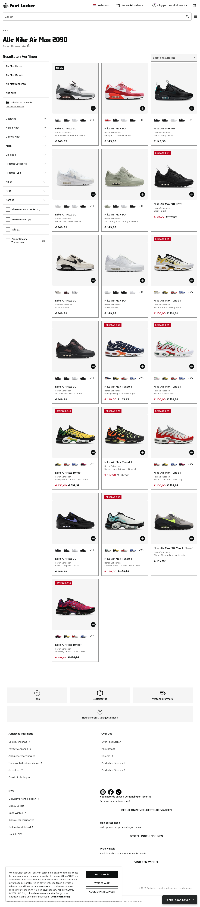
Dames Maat (26, 136)
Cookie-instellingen (19, 776)
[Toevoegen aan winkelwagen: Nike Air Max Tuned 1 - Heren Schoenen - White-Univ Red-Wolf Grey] (191, 452)
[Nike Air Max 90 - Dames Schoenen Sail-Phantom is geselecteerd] (58, 292)
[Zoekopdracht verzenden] (183, 16)
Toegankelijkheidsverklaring (25, 762)
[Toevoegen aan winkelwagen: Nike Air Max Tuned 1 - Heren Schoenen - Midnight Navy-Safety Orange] (142, 366)
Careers (107, 755)
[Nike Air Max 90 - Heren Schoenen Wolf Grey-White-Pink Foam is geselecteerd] (58, 120)
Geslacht (26, 118)
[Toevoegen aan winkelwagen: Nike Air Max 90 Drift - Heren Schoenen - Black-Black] (191, 194)
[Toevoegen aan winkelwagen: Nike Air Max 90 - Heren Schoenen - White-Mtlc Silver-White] (93, 194)
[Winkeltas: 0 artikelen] (194, 5)
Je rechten (15, 769)
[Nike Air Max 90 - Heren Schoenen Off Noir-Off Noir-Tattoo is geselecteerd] (58, 378)
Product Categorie (26, 163)
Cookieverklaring (19, 741)
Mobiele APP (15, 833)
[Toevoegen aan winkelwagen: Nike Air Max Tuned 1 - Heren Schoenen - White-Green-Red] (191, 366)
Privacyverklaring (19, 748)
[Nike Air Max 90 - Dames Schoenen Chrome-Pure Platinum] (75, 292)
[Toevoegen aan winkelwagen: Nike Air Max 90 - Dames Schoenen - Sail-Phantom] (93, 280)
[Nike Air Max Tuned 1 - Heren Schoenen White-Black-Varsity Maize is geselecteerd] (157, 292)
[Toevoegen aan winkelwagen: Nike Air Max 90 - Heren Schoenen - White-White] (142, 280)
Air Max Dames (14, 75)
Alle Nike (11, 92)
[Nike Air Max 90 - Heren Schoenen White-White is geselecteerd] (107, 292)
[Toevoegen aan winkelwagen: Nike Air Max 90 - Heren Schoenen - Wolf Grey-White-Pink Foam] (93, 108)
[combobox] (95, 16)
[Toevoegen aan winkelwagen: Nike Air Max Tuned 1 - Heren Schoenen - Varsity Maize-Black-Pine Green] (93, 452)
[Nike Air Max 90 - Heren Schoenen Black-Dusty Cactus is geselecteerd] (157, 120)
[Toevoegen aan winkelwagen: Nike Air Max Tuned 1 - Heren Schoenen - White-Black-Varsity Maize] (191, 280)
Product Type (26, 172)
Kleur (26, 181)
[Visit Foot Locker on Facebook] (111, 792)
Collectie (26, 154)
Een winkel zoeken (15, 106)
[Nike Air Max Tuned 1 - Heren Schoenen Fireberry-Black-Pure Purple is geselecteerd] (58, 636)
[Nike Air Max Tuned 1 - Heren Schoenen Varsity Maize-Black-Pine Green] (165, 292)
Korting (26, 199)
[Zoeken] (95, 16)
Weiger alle (102, 883)
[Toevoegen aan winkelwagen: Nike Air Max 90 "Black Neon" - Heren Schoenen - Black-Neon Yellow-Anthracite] (191, 538)
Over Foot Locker (111, 741)
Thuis (5, 30)
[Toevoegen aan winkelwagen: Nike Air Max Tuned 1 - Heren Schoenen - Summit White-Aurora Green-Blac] (142, 538)
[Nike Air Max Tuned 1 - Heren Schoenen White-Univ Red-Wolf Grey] (173, 292)
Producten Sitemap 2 (113, 769)
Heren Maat (26, 127)
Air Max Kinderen (16, 83)
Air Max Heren (14, 66)
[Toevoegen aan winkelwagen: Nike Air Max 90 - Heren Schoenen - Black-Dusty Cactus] (191, 108)
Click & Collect (16, 805)
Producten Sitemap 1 (113, 762)
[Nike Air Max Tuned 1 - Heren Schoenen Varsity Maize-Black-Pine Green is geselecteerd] (58, 464)
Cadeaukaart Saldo (20, 826)
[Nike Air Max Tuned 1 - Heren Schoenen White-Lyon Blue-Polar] (182, 292)
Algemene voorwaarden (21, 755)
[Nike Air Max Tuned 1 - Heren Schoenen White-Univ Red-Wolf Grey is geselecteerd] (157, 464)
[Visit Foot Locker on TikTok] (119, 792)
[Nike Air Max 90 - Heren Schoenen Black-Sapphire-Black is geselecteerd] (58, 550)
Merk (26, 145)
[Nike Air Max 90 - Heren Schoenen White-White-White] (133, 292)
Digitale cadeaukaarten (21, 819)
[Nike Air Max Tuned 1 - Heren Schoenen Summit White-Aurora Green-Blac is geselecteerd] (107, 550)
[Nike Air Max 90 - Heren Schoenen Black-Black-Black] (67, 120)
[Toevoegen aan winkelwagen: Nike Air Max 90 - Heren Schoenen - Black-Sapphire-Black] (93, 538)
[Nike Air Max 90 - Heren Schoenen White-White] (75, 120)
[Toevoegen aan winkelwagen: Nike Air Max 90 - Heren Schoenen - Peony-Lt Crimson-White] (142, 108)
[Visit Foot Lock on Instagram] (103, 792)
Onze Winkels (17, 812)
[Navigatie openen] (193, 16)
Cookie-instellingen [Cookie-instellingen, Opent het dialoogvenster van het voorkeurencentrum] (102, 891)
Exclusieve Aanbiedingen (23, 798)
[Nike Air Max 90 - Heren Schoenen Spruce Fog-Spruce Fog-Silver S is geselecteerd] (107, 206)
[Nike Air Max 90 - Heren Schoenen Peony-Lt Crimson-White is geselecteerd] (107, 120)
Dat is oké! (102, 874)
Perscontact (108, 748)
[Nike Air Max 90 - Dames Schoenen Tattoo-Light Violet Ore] (67, 292)
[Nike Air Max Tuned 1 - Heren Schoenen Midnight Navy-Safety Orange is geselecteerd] (107, 378)
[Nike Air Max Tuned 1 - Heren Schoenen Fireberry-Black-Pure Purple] (83, 464)
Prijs (26, 190)
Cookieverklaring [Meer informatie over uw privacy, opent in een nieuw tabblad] (60, 896)
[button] (29, 46)
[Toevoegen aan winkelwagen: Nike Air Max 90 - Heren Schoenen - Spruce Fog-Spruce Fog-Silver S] (142, 194)
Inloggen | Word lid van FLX (169, 5)
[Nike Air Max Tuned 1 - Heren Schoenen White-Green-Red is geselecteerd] (157, 378)
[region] (64, 884)
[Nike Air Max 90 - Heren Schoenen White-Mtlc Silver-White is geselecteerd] (58, 206)
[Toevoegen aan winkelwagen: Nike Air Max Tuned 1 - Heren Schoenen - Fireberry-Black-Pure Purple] (93, 624)
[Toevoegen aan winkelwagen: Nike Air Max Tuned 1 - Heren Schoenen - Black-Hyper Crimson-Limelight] (142, 452)
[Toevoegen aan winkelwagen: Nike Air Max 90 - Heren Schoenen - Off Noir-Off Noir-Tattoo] (93, 366)
